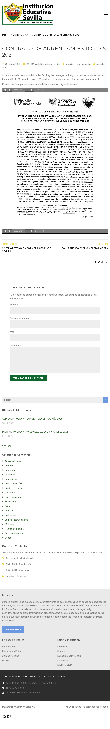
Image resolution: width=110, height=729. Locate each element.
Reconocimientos (14, 533)
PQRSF (6, 660)
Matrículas (62, 660)
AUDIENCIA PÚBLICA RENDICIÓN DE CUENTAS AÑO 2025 (32, 418)
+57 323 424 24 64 (15, 687)
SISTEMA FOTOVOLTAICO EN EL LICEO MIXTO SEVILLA (26, 249)
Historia (61, 651)
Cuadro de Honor (13, 488)
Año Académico (13, 461)
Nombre (15, 304)
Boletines (10, 470)
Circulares (10, 474)
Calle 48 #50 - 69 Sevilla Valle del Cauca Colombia (32, 683)
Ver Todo (7, 446)
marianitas (86, 64)
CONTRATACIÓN (34, 64)
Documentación (13, 497)
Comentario (16, 345)
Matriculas (10, 524)
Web (12, 332)
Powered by (18, 706)
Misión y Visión (65, 665)
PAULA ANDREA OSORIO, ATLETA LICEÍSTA (85, 248)
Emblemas (62, 646)
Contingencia (11, 479)
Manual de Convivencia (69, 656)
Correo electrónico (20, 318)
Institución (48, 64)
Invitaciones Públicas (13, 651)
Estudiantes (11, 501)
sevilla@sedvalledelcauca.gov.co (23, 692)
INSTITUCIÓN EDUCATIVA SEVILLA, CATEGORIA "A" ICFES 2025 (35, 431)
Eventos (9, 506)
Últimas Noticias (10, 656)
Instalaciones (9, 646)
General (9, 510)
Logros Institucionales (16, 519)
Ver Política (13, 629)
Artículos (9, 465)
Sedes (57, 64)
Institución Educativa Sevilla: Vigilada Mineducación (34, 676)
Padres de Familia (14, 528)
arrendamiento (73, 64)
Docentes (10, 492)
